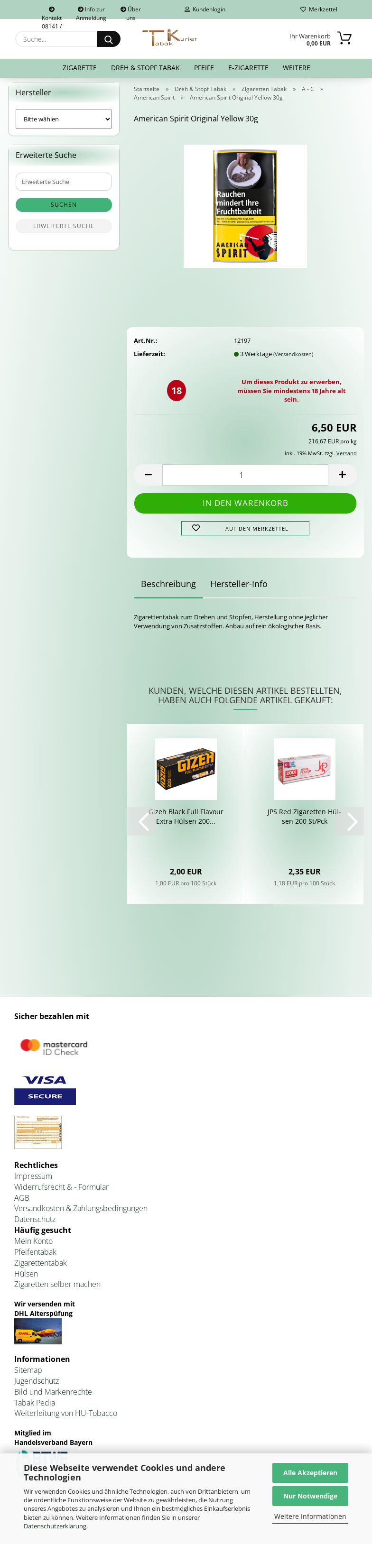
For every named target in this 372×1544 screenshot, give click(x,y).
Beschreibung (168, 590)
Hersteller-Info (239, 590)
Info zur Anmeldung (91, 12)
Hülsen (26, 1279)
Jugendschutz (36, 1386)
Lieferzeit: (149, 359)
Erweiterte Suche (63, 232)
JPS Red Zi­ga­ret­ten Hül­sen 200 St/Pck (304, 822)
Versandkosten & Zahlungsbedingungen (81, 1214)
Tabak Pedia (34, 1408)
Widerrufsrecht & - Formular (61, 1192)
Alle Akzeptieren (310, 1472)
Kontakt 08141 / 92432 (52, 13)
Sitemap (28, 1375)
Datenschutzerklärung (55, 1526)
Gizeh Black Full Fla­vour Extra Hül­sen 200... (186, 822)
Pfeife (204, 67)
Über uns (131, 12)
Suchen (64, 211)
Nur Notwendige (310, 1495)
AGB (21, 1203)
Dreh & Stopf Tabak (145, 67)
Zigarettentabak (40, 1268)
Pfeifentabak (35, 1257)
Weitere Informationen (310, 1516)
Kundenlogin (205, 9)
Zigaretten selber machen (57, 1290)
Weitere (296, 67)
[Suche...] (109, 39)
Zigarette (80, 67)
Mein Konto (33, 1246)
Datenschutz (35, 1225)
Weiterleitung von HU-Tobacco (65, 1419)
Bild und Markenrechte (53, 1397)
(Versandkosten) (293, 359)
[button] (148, 480)
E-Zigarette (248, 67)
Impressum (33, 1181)
